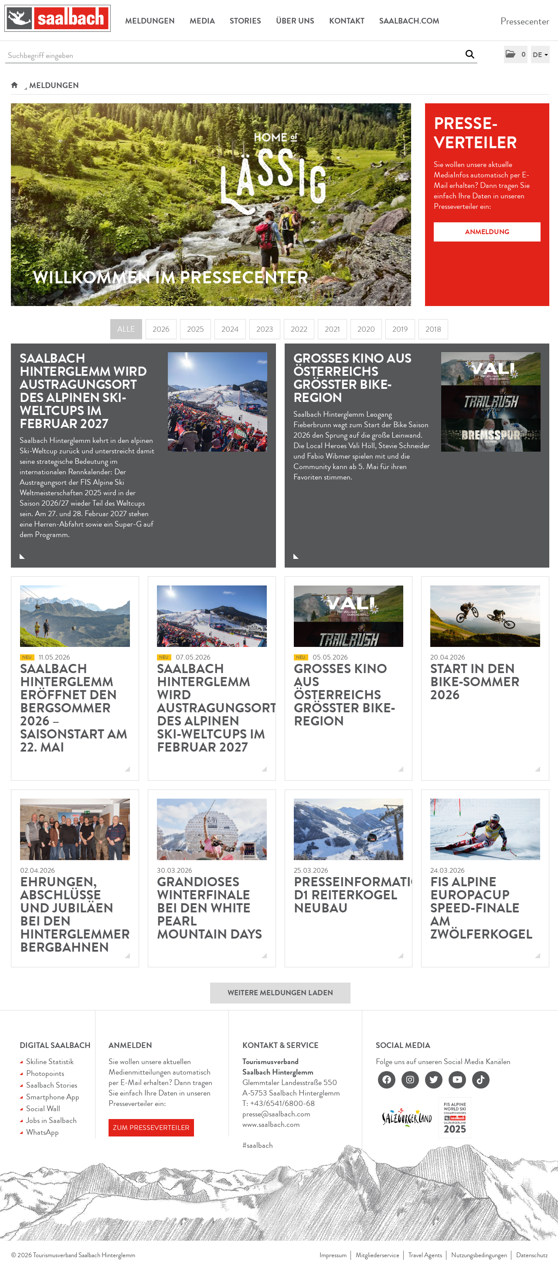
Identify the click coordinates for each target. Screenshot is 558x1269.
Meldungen (150, 21)
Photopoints (45, 1073)
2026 (161, 329)
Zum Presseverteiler (151, 1128)
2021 (332, 329)
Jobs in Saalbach (51, 1120)
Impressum (333, 1255)
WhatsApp (42, 1132)
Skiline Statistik (50, 1061)
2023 (264, 329)
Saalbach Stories (51, 1085)
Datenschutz (532, 1255)
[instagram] (410, 1080)
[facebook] (386, 1080)
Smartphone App (52, 1096)
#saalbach (257, 1145)
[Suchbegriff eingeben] (241, 55)
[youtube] (457, 1080)
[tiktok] (481, 1080)
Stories (245, 21)
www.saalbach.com (271, 1124)
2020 (366, 329)
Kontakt (346, 21)
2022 (299, 329)
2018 (433, 329)
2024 (230, 329)
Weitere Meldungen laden (280, 992)
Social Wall (43, 1108)
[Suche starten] (469, 54)
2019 (400, 329)
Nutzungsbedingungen (479, 1255)
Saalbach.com (409, 21)
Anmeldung (487, 232)
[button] (515, 54)
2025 (195, 329)
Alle (126, 329)
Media (202, 21)
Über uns (295, 21)
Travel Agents (425, 1255)
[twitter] (433, 1080)
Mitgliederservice (377, 1255)
